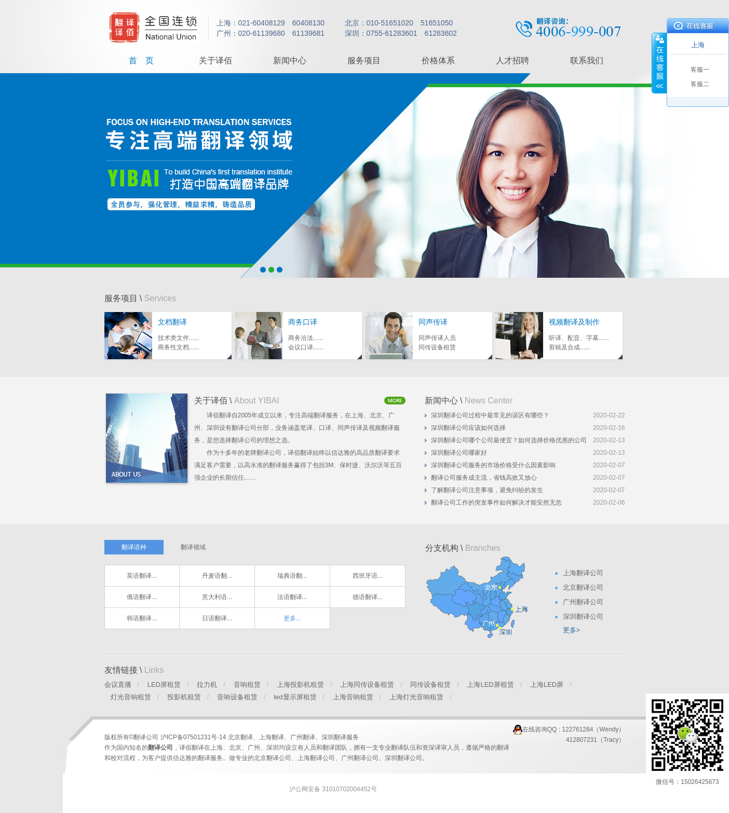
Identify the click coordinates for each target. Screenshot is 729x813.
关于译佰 (215, 60)
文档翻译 (172, 322)
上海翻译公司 (316, 758)
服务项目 (364, 60)
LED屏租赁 (164, 684)
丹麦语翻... (217, 575)
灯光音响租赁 (131, 697)
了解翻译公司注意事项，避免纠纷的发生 (487, 490)
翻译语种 (134, 547)
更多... (292, 618)
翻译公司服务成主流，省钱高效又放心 (484, 477)
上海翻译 (271, 737)
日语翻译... (217, 618)
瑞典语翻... (292, 575)
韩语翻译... (142, 618)
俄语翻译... (142, 597)
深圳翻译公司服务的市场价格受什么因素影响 (493, 465)
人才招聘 (512, 60)
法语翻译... (292, 597)
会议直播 (117, 684)
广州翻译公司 (360, 758)
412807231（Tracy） (595, 739)
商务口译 (302, 322)
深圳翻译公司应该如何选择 (468, 427)
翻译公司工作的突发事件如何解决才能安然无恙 (496, 502)
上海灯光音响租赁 (416, 697)
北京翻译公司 (272, 758)
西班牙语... (368, 575)
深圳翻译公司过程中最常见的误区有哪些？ (490, 415)
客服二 (700, 84)
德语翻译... (368, 597)
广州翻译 (302, 737)
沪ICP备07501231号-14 (194, 737)
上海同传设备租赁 (367, 684)
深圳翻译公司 (403, 758)
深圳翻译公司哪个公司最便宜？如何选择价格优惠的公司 (509, 440)
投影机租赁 (184, 697)
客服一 (700, 69)
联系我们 (586, 60)
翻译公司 (160, 747)
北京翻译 (240, 737)
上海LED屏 (546, 684)
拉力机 (207, 684)
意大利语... (217, 597)
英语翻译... (142, 575)
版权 (110, 737)
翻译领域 (193, 547)
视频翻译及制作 (574, 322)
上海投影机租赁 (300, 684)
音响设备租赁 (237, 697)
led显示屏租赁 (295, 697)
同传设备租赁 (430, 684)
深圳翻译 (333, 737)
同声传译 (433, 322)
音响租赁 (247, 684)
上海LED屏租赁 (490, 684)
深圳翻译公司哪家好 (459, 452)
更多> (571, 630)
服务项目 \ (140, 298)
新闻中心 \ (469, 400)
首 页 (141, 60)
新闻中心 (289, 60)
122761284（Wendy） (593, 729)
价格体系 (438, 60)
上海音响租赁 (353, 697)
